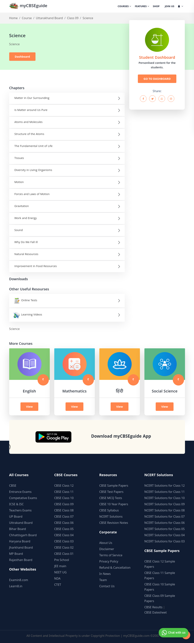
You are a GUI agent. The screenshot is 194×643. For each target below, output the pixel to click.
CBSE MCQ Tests (110, 498)
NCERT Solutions (111, 516)
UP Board (16, 516)
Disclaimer (106, 549)
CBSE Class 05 (64, 529)
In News (105, 574)
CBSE (12, 485)
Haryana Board (19, 541)
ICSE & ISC (16, 504)
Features (142, 7)
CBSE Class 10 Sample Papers (159, 587)
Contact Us (107, 586)
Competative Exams (23, 498)
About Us (105, 543)
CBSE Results (153, 607)
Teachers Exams (20, 510)
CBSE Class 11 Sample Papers (159, 575)
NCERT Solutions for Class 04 (164, 535)
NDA (57, 578)
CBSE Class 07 (64, 516)
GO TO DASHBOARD (157, 79)
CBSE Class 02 (64, 547)
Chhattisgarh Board (23, 535)
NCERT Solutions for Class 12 (164, 485)
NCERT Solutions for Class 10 (164, 498)
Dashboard (22, 56)
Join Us (169, 7)
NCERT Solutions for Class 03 (164, 541)
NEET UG (60, 572)
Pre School (61, 560)
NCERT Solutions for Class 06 (164, 523)
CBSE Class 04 (64, 535)
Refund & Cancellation (115, 567)
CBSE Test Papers (111, 492)
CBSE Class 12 (64, 485)
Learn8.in (15, 586)
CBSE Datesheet (155, 612)
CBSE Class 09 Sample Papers (159, 598)
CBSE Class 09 (64, 504)
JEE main (60, 566)
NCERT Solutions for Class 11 (164, 492)
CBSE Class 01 (64, 554)
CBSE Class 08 (64, 510)
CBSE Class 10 (64, 498)
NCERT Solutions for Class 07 (164, 516)
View (29, 406)
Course (27, 18)
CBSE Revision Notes (113, 523)
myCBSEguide (28, 6)
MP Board (16, 554)
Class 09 (73, 18)
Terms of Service (110, 555)
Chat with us (173, 632)
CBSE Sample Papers (113, 485)
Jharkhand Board (21, 547)
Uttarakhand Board (49, 18)
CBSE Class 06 (64, 523)
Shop (156, 7)
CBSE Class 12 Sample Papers (159, 564)
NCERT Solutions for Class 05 (164, 529)
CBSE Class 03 (64, 541)
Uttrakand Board (21, 523)
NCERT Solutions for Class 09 (164, 504)
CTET (57, 585)
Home (13, 18)
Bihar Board (17, 529)
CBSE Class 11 (64, 492)
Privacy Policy (108, 561)
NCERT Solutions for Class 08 (164, 510)
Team (103, 580)
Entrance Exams (20, 492)
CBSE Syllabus (109, 510)
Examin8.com (18, 580)
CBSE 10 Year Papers (113, 504)
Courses (124, 7)
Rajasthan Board (20, 560)
